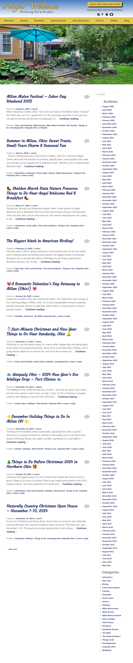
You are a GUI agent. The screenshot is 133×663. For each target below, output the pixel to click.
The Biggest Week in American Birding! (40, 240)
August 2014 (108, 510)
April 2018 (107, 378)
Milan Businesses (64, 173)
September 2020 (109, 287)
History (51, 173)
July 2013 (106, 555)
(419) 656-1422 (100, 10)
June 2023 (107, 176)
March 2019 (107, 339)
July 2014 (106, 513)
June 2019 (107, 329)
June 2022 (107, 218)
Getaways (30, 173)
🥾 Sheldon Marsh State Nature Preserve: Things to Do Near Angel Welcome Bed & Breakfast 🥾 (42, 193)
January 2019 (108, 346)
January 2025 (108, 120)
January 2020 (108, 305)
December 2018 (109, 350)
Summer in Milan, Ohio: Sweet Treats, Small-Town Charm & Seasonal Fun (39, 143)
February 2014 (108, 531)
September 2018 (109, 360)
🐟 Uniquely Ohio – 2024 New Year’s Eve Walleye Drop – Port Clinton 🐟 (42, 377)
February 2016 (108, 461)
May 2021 (106, 263)
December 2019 (109, 308)
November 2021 (109, 242)
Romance (28, 316)
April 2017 (107, 419)
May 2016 (106, 451)
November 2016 (109, 430)
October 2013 (108, 544)
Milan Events (39, 125)
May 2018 (106, 374)
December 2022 (109, 197)
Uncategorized (16, 128)
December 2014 (109, 496)
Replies (43, 128)
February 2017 (108, 426)
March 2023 (107, 186)
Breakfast (39, 20)
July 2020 (106, 294)
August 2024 (108, 138)
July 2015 (106, 482)
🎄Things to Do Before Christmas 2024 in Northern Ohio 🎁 (42, 464)
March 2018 (107, 381)
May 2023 (106, 179)
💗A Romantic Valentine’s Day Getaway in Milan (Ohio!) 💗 (43, 286)
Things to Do (79, 173)
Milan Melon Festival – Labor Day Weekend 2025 (36, 99)
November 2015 (109, 471)
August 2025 (108, 106)
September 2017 (109, 402)
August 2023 (108, 172)
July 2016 (106, 444)
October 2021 (108, 245)
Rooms (24, 20)
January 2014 (108, 534)
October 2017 (108, 398)
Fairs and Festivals (23, 125)
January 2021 (108, 273)
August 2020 (108, 291)
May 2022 (106, 221)
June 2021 (107, 259)
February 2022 (108, 232)
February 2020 (108, 301)
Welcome (9, 20)
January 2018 (108, 388)
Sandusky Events (110, 629)
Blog (126, 20)
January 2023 (108, 193)
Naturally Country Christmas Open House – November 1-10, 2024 (42, 508)
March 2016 (107, 458)
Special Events (58, 20)
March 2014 (107, 527)
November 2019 (109, 312)
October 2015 (108, 475)
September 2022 (109, 207)
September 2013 (109, 548)
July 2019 (106, 325)
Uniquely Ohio (31, 128)
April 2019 (107, 336)
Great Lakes (41, 173)
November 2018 (109, 353)
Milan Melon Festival (55, 125)
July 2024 (106, 141)
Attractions (20, 173)
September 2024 (109, 134)
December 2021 (109, 238)
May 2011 (106, 565)
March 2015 (107, 492)
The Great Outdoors (47, 225)
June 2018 (107, 371)
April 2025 (107, 110)
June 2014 (107, 517)
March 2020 (107, 298)
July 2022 (106, 214)
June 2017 (107, 412)
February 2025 (108, 117)
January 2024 (108, 159)
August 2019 (108, 322)
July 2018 (106, 367)
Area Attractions (81, 20)
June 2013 (107, 558)
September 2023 (109, 169)
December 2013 (109, 538)
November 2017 (109, 395)
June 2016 (107, 447)
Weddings (106, 650)
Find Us (100, 20)
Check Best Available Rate (104, 4)
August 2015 (108, 478)
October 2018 (108, 357)
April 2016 (107, 454)
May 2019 (106, 332)
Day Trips (19, 268)
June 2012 (107, 562)
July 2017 (106, 409)
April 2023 (107, 183)
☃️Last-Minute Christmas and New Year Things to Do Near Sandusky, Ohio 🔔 (41, 331)
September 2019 (109, 318)
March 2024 (107, 152)
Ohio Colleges (108, 619)
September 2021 (109, 249)
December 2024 (109, 124)
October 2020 (108, 284)
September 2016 (109, 437)
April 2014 (107, 524)
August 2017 (108, 405)
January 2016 (108, 465)
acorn (35, 109)
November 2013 (109, 541)
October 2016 (108, 433)
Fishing (105, 591)
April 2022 (107, 225)
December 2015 (109, 468)
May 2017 (106, 416)
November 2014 (109, 499)
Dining (105, 584)
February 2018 (108, 385)
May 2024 (106, 145)
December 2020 (109, 277)
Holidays (19, 316)
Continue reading (70, 118)
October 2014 (108, 503)
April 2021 (107, 266)
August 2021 (108, 252)
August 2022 (108, 211)
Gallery (114, 20)
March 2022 (107, 228)
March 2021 (107, 270)
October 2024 (108, 131)
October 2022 (108, 204)
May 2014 (106, 520)
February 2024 (108, 155)
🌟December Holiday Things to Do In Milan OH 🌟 (38, 419)
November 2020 (109, 280)
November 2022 (109, 200)
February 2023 (108, 190)
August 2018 (108, 364)
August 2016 (108, 440)
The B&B (38, 316)
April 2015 (107, 489)
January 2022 (108, 235)
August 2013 (108, 551)
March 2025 (107, 113)
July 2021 (106, 256)
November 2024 (109, 127)
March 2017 (107, 423)
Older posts (12, 549)
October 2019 (108, 315)
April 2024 (107, 148)
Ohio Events (71, 125)
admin (39, 387)
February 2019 (108, 343)
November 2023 (109, 162)
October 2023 (108, 165)
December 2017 (109, 391)
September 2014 (109, 506)
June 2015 (107, 485)
